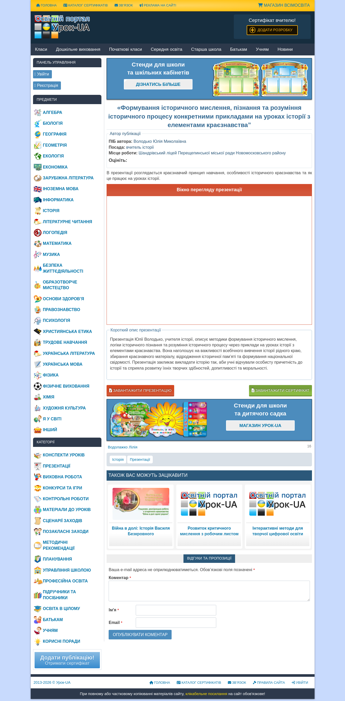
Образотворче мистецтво (60, 285)
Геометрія (55, 145)
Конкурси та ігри (62, 488)
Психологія (56, 320)
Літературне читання (67, 222)
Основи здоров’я (63, 299)
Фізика (51, 375)
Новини (285, 49)
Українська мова (62, 364)
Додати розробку (275, 30)
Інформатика (58, 200)
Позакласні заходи (66, 531)
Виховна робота (62, 477)
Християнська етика (67, 331)
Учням (262, 49)
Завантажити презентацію (140, 390)
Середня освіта (166, 49)
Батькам (238, 49)
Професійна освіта (65, 581)
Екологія (53, 156)
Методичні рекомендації (59, 545)
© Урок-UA (52, 682)
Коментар (120, 577)
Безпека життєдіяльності (63, 268)
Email (115, 622)
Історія (118, 459)
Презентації (140, 459)
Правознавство (61, 309)
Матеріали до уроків (67, 509)
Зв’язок (124, 5)
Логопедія (55, 232)
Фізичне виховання (66, 386)
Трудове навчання (65, 342)
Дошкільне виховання (78, 49)
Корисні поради (61, 641)
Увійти (300, 683)
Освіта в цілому (61, 608)
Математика (57, 243)
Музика (51, 254)
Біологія (53, 123)
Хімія (48, 397)
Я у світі (52, 419)
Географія (54, 134)
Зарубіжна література (68, 178)
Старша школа (206, 49)
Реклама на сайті (158, 5)
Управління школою (67, 570)
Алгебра (52, 112)
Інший (50, 430)
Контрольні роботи (66, 499)
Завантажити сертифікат (280, 390)
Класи (41, 49)
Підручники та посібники (59, 595)
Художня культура (64, 408)
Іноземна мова (60, 189)
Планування (57, 559)
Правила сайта (269, 683)
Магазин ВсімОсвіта (284, 5)
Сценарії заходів (62, 521)
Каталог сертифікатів (85, 5)
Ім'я (114, 610)
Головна (46, 5)
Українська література (69, 353)
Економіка (55, 167)
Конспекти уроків (64, 455)
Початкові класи (125, 49)
